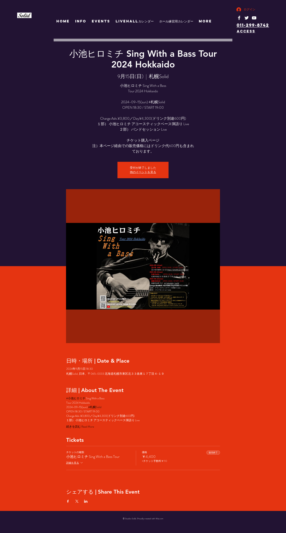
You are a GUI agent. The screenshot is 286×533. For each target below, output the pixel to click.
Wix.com (159, 518)
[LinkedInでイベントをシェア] (86, 501)
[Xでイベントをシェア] (77, 501)
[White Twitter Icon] (246, 18)
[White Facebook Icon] (239, 18)
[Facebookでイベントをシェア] (68, 501)
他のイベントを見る (143, 172)
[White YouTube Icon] (254, 18)
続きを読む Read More (80, 427)
